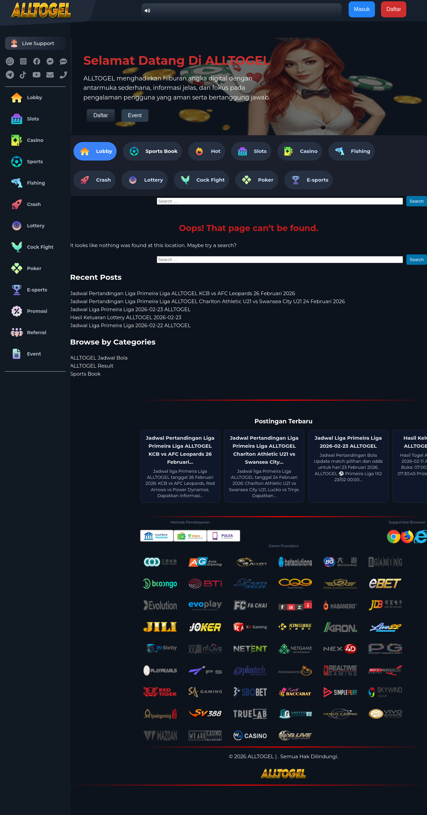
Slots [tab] (251, 151)
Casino (25, 140)
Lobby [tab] (95, 151)
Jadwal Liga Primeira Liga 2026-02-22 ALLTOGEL (130, 325)
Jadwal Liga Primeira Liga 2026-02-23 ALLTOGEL (130, 309)
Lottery (26, 225)
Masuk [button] (362, 9)
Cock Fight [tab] (201, 180)
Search (417, 201)
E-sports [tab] (309, 180)
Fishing (26, 183)
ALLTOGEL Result (91, 366)
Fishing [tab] (351, 151)
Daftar (100, 115)
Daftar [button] (393, 9)
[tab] (152, 151)
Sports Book (161, 151)
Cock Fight (30, 247)
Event (24, 354)
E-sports (27, 289)
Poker (24, 268)
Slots (23, 119)
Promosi (27, 311)
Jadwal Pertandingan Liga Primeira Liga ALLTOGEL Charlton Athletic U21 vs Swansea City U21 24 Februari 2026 (207, 301)
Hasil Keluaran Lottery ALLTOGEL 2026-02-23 (125, 317)
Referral (27, 332)
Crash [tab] (94, 180)
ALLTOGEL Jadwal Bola (99, 358)
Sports (25, 161)
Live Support (31, 43)
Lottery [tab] (144, 180)
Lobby (25, 97)
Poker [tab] (256, 180)
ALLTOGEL (261, 756)
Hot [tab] (206, 151)
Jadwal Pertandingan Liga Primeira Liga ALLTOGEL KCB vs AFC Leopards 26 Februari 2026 (182, 293)
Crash (24, 204)
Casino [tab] (300, 151)
